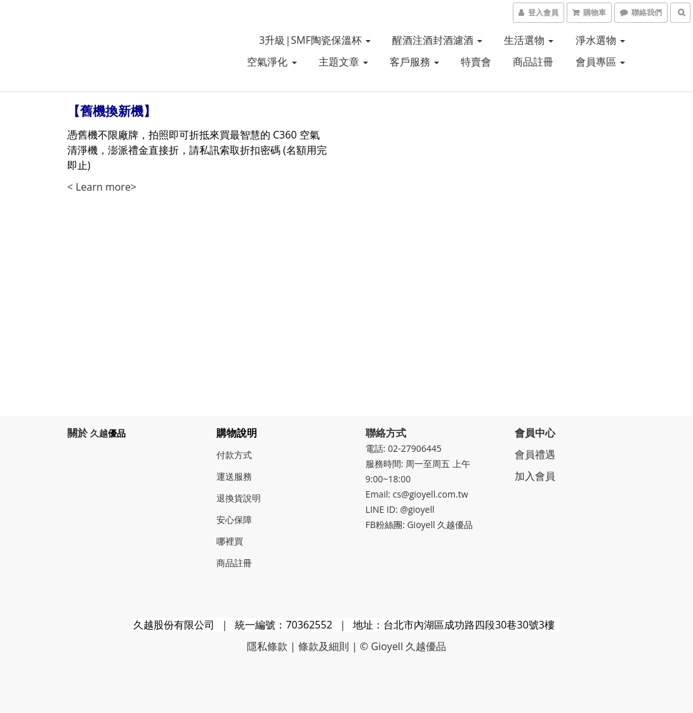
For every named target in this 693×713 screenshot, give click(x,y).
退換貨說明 (238, 498)
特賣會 (476, 62)
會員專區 (600, 62)
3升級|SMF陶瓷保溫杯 (315, 40)
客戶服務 (414, 62)
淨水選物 (600, 40)
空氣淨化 (271, 62)
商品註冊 (533, 62)
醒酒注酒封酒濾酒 (437, 40)
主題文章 (343, 62)
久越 (99, 433)
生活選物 (528, 40)
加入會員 (535, 476)
